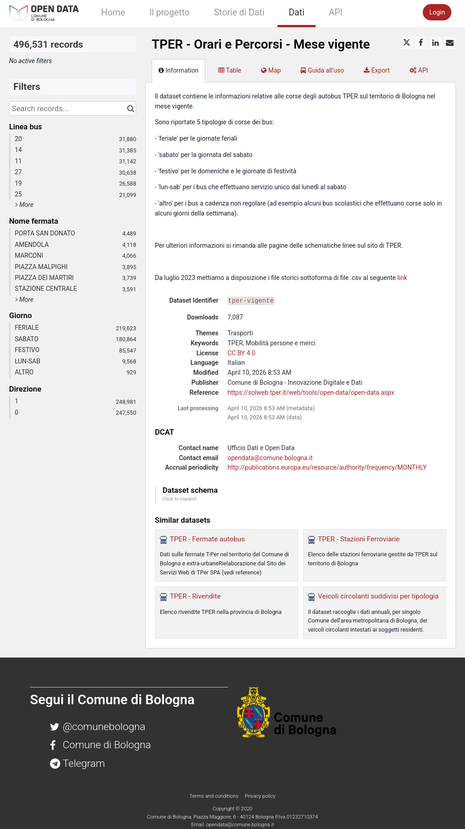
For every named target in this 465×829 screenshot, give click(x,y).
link (402, 277)
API (335, 12)
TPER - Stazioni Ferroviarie (359, 539)
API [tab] (419, 70)
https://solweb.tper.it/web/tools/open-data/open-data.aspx (311, 392)
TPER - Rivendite (195, 596)
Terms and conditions (214, 796)
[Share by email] (449, 42)
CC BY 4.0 (241, 353)
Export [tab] (377, 70)
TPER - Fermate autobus (207, 539)
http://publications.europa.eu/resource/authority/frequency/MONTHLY (327, 467)
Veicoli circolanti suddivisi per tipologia (378, 596)
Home (113, 12)
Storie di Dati (239, 12)
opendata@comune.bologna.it (270, 457)
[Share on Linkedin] (435, 42)
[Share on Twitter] (407, 42)
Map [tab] (271, 70)
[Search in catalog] (130, 108)
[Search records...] (72, 108)
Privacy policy (260, 796)
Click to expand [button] (179, 499)
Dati (297, 12)
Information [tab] (178, 70)
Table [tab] (229, 70)
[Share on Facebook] (421, 42)
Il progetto (169, 12)
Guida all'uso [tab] (322, 70)
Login (437, 12)
